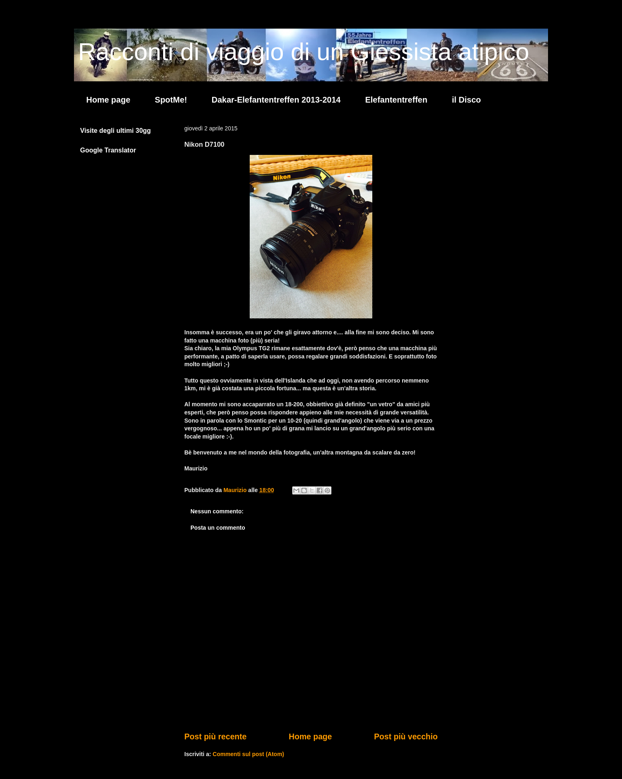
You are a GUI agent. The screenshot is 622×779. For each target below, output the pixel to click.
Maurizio (236, 490)
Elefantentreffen (396, 99)
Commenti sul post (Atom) (248, 754)
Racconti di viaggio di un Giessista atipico (303, 51)
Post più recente (215, 736)
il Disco (466, 99)
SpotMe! (171, 99)
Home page (108, 99)
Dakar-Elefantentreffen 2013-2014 (276, 99)
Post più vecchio (406, 736)
